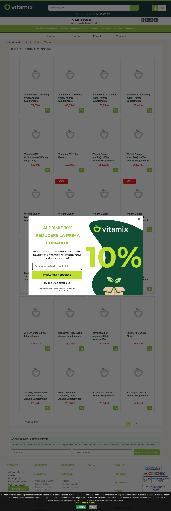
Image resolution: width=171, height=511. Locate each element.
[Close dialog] (138, 219)
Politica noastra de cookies (86, 503)
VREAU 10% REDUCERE (57, 275)
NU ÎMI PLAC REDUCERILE (57, 283)
